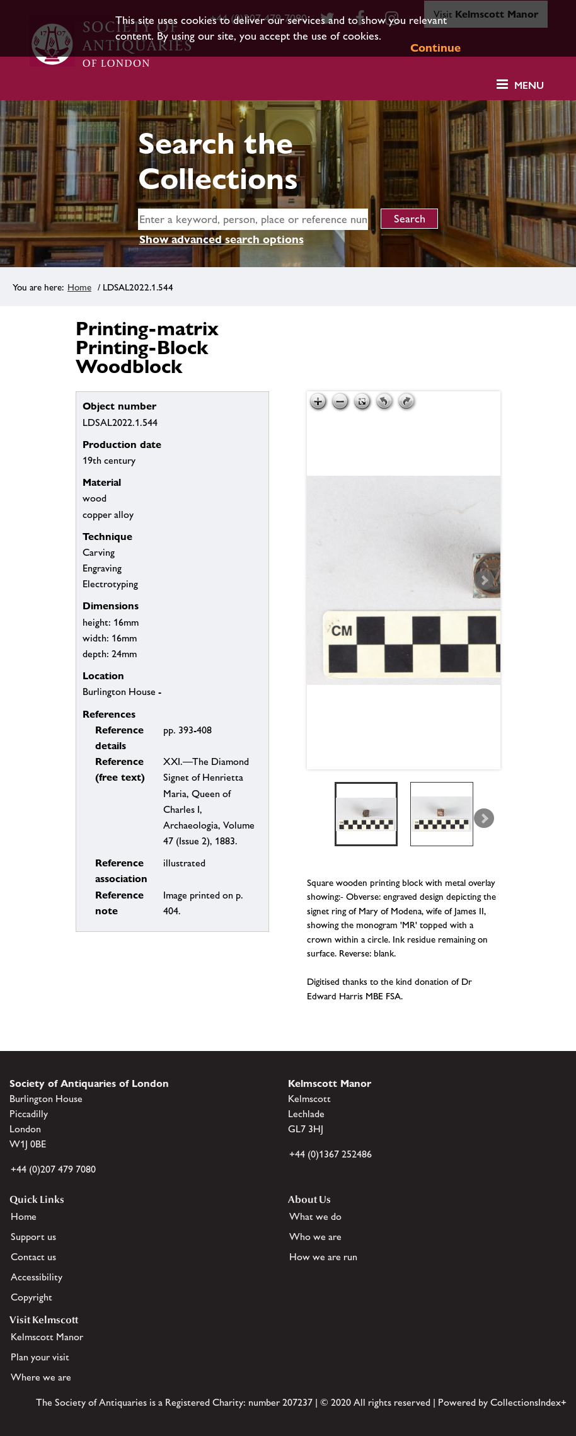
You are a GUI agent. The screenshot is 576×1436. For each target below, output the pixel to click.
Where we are (41, 1377)
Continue (435, 47)
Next (484, 580)
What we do (315, 1216)
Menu (529, 85)
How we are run (323, 1257)
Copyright (31, 1297)
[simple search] (253, 219)
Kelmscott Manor (47, 1337)
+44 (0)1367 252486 (330, 1154)
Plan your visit (40, 1357)
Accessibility (36, 1277)
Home (79, 287)
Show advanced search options (221, 239)
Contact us (33, 1257)
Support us (33, 1237)
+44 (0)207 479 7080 (53, 1169)
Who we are (315, 1237)
